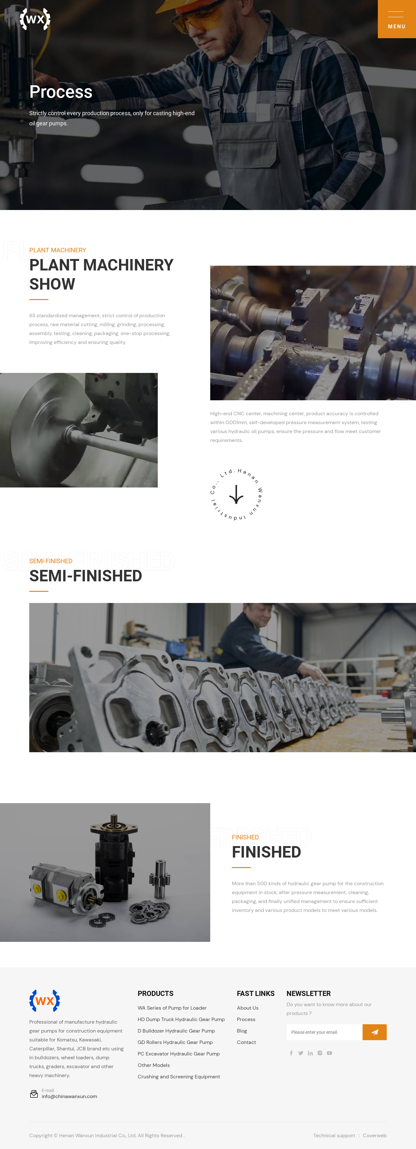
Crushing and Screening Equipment (179, 1076)
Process (246, 1019)
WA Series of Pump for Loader (172, 1008)
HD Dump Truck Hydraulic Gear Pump (181, 1019)
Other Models (154, 1065)
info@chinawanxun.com (69, 1096)
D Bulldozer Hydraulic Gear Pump (176, 1030)
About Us (248, 1008)
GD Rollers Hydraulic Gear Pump (175, 1042)
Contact (246, 1042)
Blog (242, 1030)
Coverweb (375, 1135)
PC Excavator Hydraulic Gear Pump (179, 1053)
